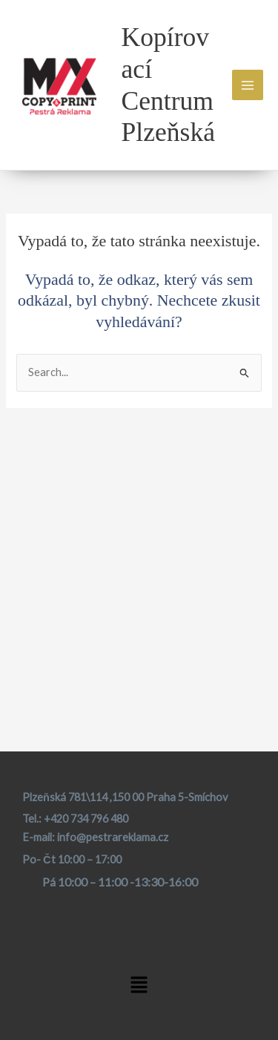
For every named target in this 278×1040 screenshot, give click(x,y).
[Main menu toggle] (247, 85)
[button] (138, 986)
